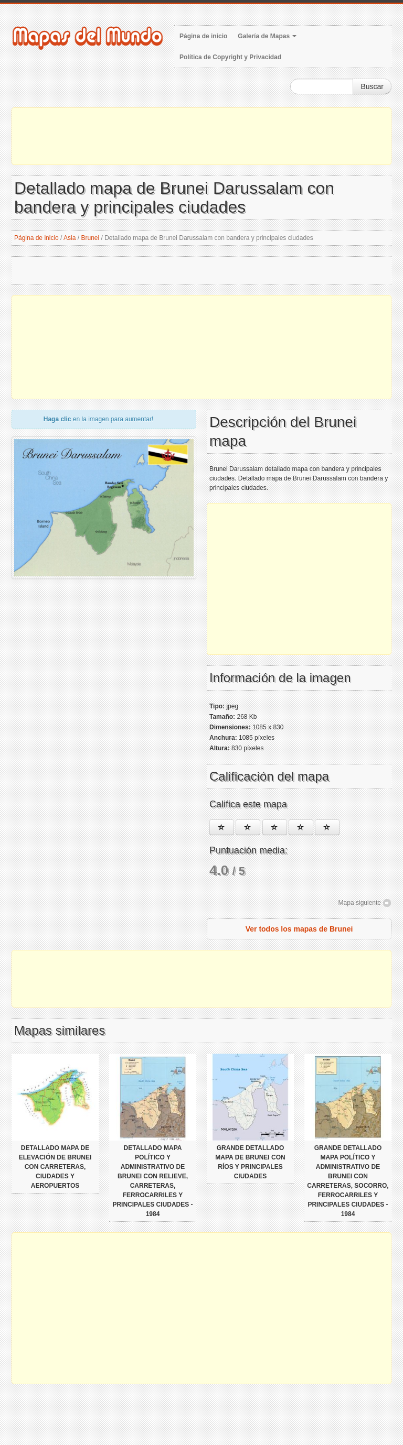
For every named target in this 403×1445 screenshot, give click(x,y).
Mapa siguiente (359, 902)
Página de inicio (203, 36)
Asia (69, 238)
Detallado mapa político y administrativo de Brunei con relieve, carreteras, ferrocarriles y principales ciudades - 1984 (152, 1181)
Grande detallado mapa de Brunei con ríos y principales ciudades (250, 1162)
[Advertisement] (201, 136)
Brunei (90, 238)
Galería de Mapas (267, 36)
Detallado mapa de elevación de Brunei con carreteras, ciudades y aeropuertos (55, 1166)
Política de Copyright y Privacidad (230, 57)
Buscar (372, 86)
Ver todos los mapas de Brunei (299, 929)
